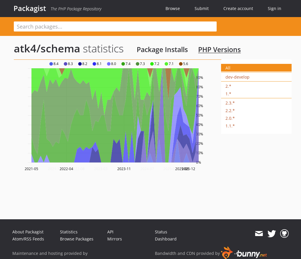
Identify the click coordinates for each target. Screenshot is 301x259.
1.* (228, 94)
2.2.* (230, 110)
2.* (228, 86)
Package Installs (162, 49)
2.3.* (230, 103)
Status (161, 232)
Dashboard (166, 239)
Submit (202, 8)
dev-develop (237, 77)
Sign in (274, 8)
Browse (172, 8)
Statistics (69, 232)
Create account (238, 8)
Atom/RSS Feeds (28, 239)
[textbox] (115, 26)
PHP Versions (219, 49)
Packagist (30, 8)
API (110, 232)
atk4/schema (47, 48)
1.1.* (230, 126)
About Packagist (28, 232)
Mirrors (114, 239)
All (227, 68)
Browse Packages (76, 239)
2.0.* (230, 118)
